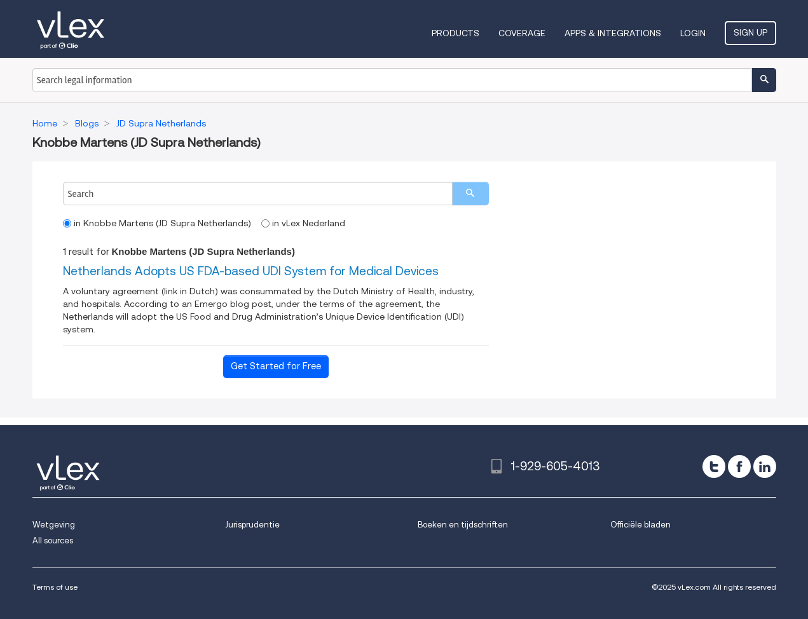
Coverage (521, 33)
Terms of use (55, 587)
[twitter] (713, 466)
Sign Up (750, 32)
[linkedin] (764, 466)
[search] (470, 193)
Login (693, 33)
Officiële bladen (640, 524)
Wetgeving (53, 524)
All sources (52, 540)
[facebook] (739, 466)
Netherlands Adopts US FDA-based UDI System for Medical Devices (251, 271)
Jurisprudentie (252, 524)
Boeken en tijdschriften (463, 524)
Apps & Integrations (613, 33)
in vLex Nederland (303, 223)
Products (455, 33)
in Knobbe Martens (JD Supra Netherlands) (157, 223)
